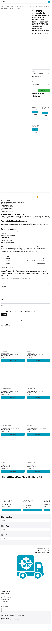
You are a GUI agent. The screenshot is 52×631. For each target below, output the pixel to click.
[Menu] (3, 2)
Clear (33, 86)
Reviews (34, 197)
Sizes (33, 71)
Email (2, 305)
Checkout (4, 612)
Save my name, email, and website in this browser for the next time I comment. (19, 311)
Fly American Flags (12, 616)
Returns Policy (13, 620)
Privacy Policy (20, 620)
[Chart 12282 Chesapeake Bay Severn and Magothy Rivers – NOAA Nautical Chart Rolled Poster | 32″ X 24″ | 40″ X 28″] (36, 103)
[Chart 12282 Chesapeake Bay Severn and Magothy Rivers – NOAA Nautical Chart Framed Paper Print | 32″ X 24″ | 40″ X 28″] (38, 376)
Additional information (25, 197)
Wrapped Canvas (35, 125)
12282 (44, 258)
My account (4, 608)
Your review (3, 286)
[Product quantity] (34, 90)
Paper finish (34, 81)
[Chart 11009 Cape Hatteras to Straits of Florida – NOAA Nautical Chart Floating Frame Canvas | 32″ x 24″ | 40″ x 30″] (11, 490)
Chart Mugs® (4, 616)
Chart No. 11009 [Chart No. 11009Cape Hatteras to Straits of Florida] (11, 504)
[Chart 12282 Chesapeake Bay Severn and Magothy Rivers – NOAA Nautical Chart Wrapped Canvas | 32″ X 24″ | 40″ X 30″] (36, 121)
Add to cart (44, 90)
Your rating (3, 280)
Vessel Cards (21, 616)
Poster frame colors (36, 76)
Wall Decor (7, 6)
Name (2, 299)
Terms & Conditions (5, 620)
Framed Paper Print (14, 6)
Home (2, 6)
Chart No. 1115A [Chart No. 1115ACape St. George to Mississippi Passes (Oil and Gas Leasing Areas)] (32, 504)
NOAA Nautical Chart (41, 263)
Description (15, 197)
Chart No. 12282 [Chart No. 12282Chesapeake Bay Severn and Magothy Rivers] (13, 354)
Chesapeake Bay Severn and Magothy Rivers (36, 260)
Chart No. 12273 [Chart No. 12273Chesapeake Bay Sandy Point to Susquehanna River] (13, 429)
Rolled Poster (35, 107)
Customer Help (5, 610)
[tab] (15, 196)
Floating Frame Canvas (6, 426)
